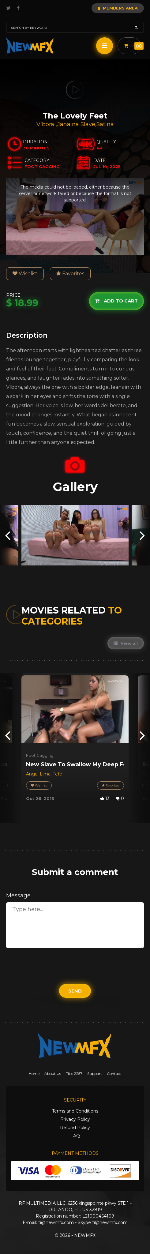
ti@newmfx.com (56, 1222)
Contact (114, 1073)
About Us (52, 1073)
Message (18, 895)
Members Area (118, 8)
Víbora (46, 124)
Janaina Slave (76, 124)
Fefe (57, 774)
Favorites (70, 273)
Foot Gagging (40, 755)
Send (75, 991)
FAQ (75, 1136)
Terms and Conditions (75, 1111)
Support (94, 1073)
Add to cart (116, 301)
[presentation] (7, 535)
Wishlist (25, 273)
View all (126, 643)
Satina (105, 124)
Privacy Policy (75, 1119)
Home (34, 1073)
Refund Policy (75, 1127)
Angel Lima (38, 774)
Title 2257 (74, 1073)
